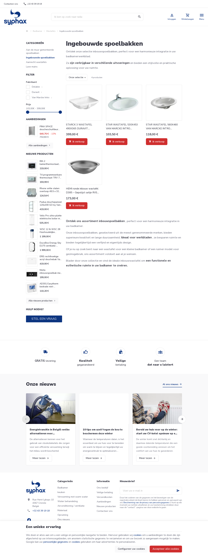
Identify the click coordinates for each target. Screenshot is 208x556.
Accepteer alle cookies (166, 548)
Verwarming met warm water (73, 496)
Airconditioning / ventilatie (71, 505)
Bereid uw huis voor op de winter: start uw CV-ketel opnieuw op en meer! (156, 431)
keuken (61, 492)
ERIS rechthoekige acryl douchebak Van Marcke (50, 259)
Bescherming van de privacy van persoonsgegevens (146, 502)
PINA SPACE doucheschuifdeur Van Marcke (49, 128)
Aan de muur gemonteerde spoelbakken (40, 51)
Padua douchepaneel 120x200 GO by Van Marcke (51, 204)
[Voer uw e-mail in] (151, 491)
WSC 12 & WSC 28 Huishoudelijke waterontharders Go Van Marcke (50, 234)
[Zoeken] (139, 17)
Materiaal (62, 510)
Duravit (37, 92)
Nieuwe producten (39, 154)
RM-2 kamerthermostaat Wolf (49, 164)
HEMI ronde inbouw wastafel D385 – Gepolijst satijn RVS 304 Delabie (82, 190)
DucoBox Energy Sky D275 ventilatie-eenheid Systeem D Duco (50, 247)
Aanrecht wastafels (36, 62)
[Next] (182, 419)
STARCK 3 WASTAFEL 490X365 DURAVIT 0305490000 (79, 126)
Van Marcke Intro (42, 97)
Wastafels (51, 31)
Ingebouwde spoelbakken (40, 57)
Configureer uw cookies (131, 548)
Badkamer (37, 31)
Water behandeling (68, 501)
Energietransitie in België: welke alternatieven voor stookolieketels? (50, 431)
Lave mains (32, 66)
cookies (137, 535)
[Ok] (178, 491)
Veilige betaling (105, 492)
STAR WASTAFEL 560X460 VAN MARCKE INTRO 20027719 (162, 126)
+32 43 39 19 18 (41, 510)
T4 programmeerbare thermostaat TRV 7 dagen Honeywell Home (51, 179)
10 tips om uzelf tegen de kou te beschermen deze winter (103, 431)
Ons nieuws (64, 519)
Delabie (37, 86)
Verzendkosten (104, 497)
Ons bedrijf (102, 487)
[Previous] (26, 419)
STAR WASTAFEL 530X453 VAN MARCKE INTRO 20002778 (122, 126)
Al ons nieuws (170, 384)
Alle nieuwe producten (42, 301)
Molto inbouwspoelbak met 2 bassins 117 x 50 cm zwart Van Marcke (51, 274)
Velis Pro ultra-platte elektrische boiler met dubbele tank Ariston (51, 218)
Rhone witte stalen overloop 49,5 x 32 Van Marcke (49, 191)
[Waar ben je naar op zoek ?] (97, 17)
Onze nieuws (41, 384)
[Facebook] (29, 520)
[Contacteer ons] (11, 4)
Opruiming (63, 514)
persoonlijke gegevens (55, 542)
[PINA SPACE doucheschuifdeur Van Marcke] (32, 131)
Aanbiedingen (36, 119)
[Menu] (202, 17)
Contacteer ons (105, 511)
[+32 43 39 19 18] (33, 4)
